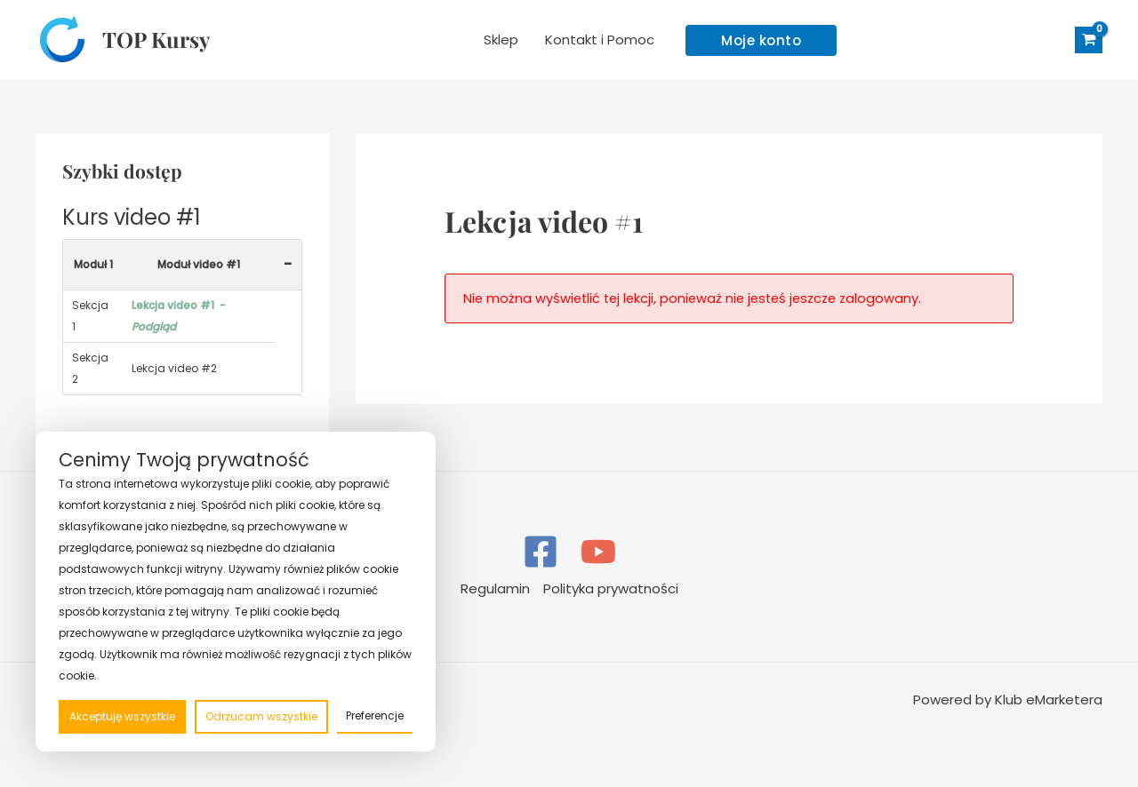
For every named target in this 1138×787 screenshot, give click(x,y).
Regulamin (495, 588)
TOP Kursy (156, 39)
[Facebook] (540, 551)
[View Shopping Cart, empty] (1088, 40)
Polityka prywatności (610, 588)
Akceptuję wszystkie (122, 716)
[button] (761, 40)
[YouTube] (598, 551)
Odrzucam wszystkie (261, 716)
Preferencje (375, 715)
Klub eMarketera (1048, 699)
